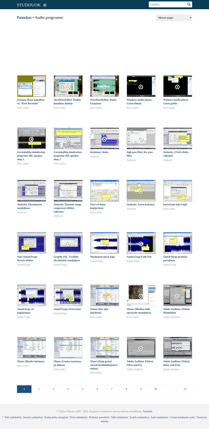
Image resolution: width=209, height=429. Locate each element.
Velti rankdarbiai (13, 417)
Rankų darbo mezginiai (56, 417)
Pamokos (24, 17)
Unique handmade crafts (182, 417)
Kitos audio (23, 107)
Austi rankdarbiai (159, 417)
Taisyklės (147, 411)
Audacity (94, 156)
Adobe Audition (171, 317)
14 (185, 389)
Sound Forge (23, 264)
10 (155, 389)
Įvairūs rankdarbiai (139, 417)
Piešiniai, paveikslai (99, 417)
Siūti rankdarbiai (119, 417)
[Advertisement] (104, 46)
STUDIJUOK (29, 5)
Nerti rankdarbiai (78, 417)
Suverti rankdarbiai (33, 417)
